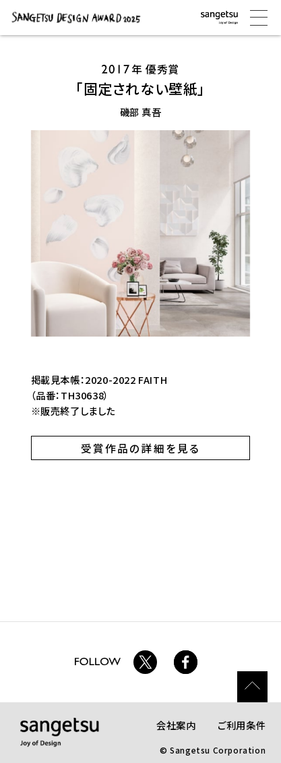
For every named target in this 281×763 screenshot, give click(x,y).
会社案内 (175, 725)
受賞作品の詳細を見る (141, 448)
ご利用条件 (242, 725)
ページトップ (252, 686)
